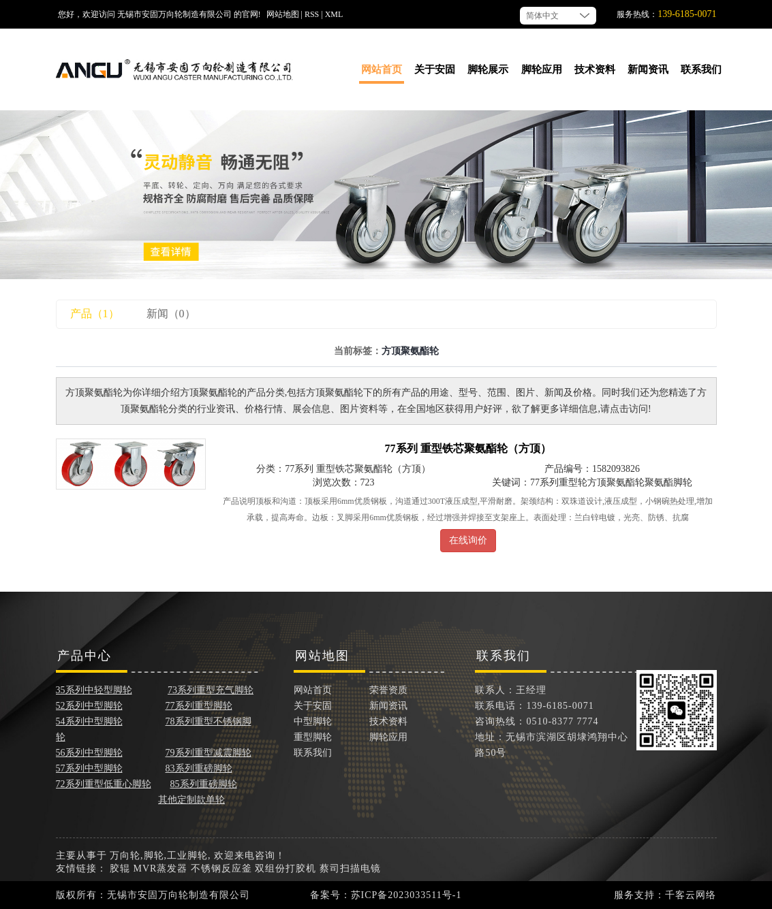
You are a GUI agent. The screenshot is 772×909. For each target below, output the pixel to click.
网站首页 (381, 69)
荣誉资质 (388, 690)
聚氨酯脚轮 (668, 482)
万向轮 (125, 855)
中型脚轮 (313, 721)
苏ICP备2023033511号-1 (406, 895)
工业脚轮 (187, 855)
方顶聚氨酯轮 (616, 482)
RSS (312, 14)
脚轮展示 (487, 69)
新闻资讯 (648, 69)
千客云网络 (690, 895)
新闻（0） (171, 313)
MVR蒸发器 (161, 868)
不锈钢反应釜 (221, 868)
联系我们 (701, 69)
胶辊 (120, 868)
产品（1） (94, 313)
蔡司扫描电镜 (350, 868)
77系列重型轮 (558, 482)
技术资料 (594, 69)
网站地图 (282, 14)
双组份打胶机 (285, 868)
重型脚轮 (313, 737)
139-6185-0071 (687, 14)
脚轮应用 (541, 69)
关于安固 (434, 69)
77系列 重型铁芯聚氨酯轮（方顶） (468, 448)
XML (334, 14)
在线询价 (468, 540)
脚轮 (154, 855)
